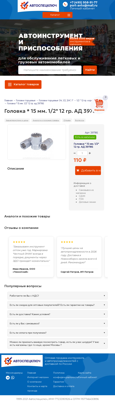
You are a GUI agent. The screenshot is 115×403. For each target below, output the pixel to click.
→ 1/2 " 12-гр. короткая (85, 100)
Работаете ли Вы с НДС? (24, 295)
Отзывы (67, 120)
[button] (57, 15)
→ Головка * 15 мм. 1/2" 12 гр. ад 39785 (24, 103)
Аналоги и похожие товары (46, 120)
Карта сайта (84, 372)
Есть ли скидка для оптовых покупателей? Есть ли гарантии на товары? (52, 304)
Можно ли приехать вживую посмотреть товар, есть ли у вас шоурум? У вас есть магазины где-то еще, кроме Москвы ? (54, 343)
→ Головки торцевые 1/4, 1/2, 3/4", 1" (54, 100)
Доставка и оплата (63, 386)
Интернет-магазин (38, 377)
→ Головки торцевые (24, 100)
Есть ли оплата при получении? (28, 332)
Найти (90, 70)
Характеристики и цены (17, 120)
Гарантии (58, 381)
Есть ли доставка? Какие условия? (30, 314)
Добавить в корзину (88, 170)
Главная (8, 100)
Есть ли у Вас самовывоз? (25, 323)
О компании (34, 381)
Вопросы (79, 120)
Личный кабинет (82, 8)
